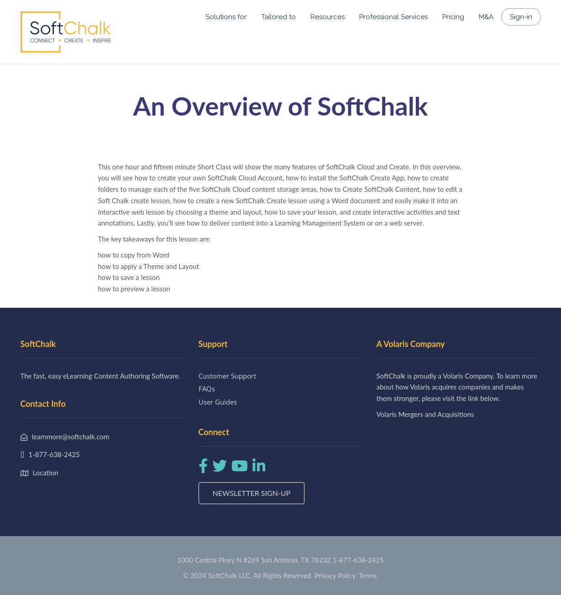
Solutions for (225, 17)
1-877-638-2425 (357, 560)
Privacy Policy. (336, 575)
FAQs (207, 388)
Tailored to (278, 17)
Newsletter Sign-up (252, 493)
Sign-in (521, 17)
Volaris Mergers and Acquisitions (425, 414)
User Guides (218, 401)
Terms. (368, 575)
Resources (327, 17)
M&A (486, 17)
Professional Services (393, 17)
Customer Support (227, 375)
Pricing (453, 17)
